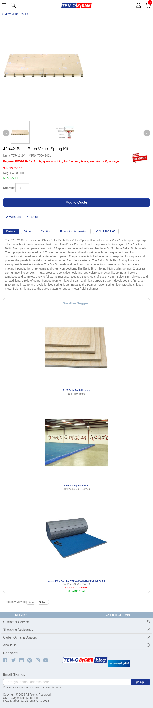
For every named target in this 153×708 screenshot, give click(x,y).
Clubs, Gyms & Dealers (20, 637)
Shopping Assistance (18, 629)
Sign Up (140, 682)
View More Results (16, 14)
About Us (10, 645)
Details (11, 231)
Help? (20, 615)
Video (28, 231)
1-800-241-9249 (118, 615)
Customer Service (16, 622)
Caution (46, 231)
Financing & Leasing (74, 231)
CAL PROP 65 (106, 231)
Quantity (9, 187)
